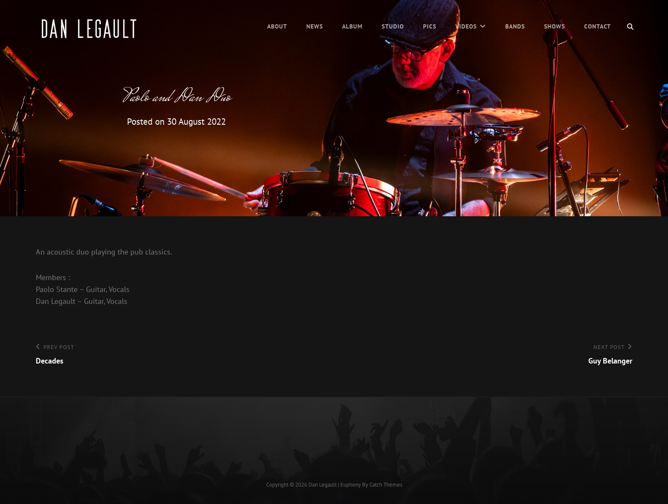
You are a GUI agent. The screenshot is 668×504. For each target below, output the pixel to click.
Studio (393, 26)
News (314, 26)
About (277, 26)
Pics (429, 26)
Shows (554, 26)
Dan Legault (322, 484)
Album (352, 26)
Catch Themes (385, 484)
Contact (597, 26)
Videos (466, 26)
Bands (515, 26)
